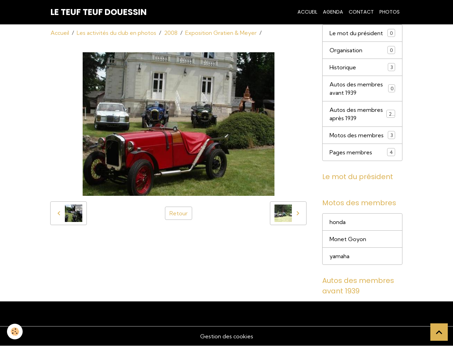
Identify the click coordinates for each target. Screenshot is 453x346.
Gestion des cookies (226, 336)
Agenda (333, 11)
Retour (178, 213)
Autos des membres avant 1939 (362, 88)
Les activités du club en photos (116, 32)
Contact (361, 11)
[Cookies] (15, 331)
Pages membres (362, 152)
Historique (362, 67)
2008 (171, 32)
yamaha (339, 256)
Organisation (362, 50)
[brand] (99, 12)
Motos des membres (362, 135)
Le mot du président (362, 33)
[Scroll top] (439, 332)
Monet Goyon (348, 239)
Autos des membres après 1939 (362, 114)
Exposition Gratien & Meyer (221, 32)
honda (338, 221)
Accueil (307, 11)
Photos (389, 11)
